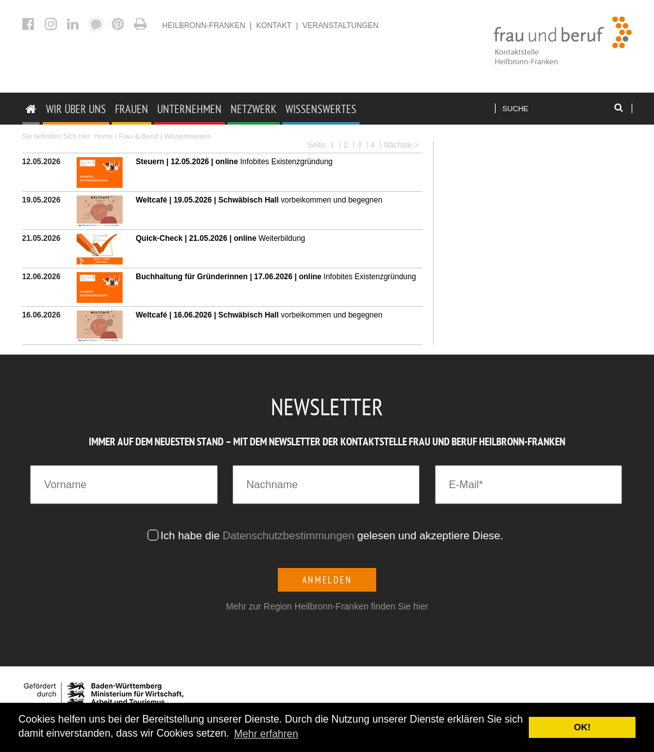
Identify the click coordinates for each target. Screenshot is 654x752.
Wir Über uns (76, 109)
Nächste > (401, 145)
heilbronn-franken (203, 25)
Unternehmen (189, 109)
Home (103, 136)
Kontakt (273, 25)
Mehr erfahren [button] (266, 733)
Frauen (131, 109)
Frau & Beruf (138, 136)
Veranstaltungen (340, 25)
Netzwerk (254, 109)
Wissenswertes (320, 109)
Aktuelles (142, 24)
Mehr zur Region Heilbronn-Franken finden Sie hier (327, 606)
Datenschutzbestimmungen (288, 536)
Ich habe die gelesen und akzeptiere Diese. (333, 536)
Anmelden (327, 580)
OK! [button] (582, 727)
